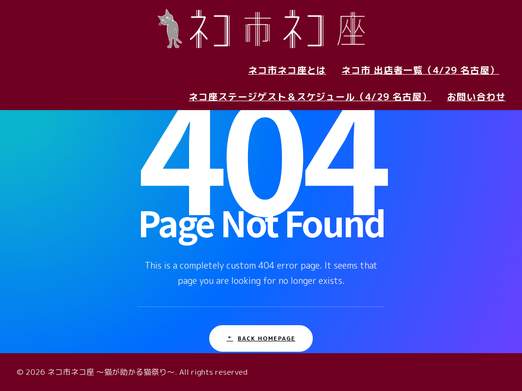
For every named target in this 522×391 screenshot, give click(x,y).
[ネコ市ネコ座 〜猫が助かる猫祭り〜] (261, 28)
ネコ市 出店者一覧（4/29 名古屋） (420, 70)
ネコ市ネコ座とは (287, 70)
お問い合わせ (476, 96)
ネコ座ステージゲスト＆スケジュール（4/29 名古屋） (310, 96)
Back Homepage (261, 338)
